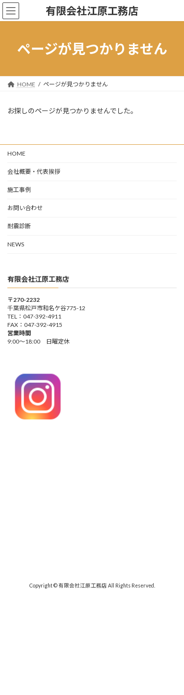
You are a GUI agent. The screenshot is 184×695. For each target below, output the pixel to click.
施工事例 (19, 189)
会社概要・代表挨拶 (33, 171)
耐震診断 (19, 226)
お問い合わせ (25, 208)
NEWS (15, 244)
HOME (16, 153)
